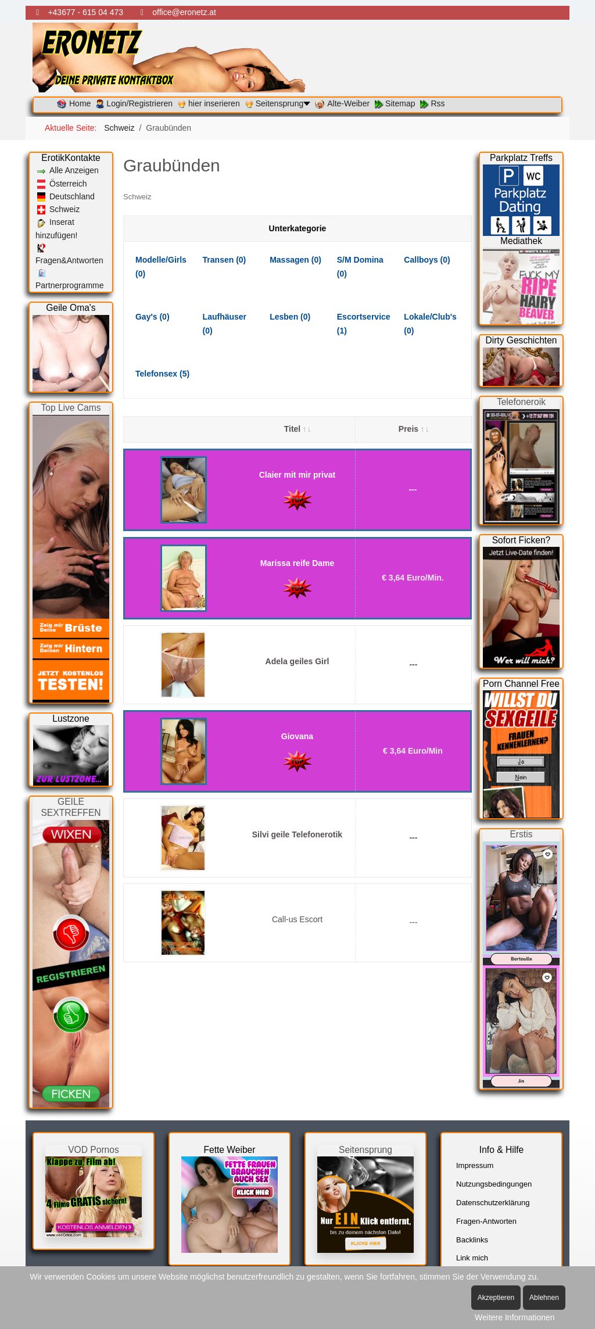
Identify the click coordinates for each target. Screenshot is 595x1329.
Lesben (290, 316)
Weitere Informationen (514, 1317)
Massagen (295, 259)
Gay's (152, 316)
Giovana (297, 736)
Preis (413, 429)
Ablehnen (544, 1298)
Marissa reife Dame (297, 563)
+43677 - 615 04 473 (85, 12)
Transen (224, 259)
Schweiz (137, 196)
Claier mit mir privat (297, 474)
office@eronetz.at (184, 12)
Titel (297, 429)
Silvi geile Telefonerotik (297, 834)
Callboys (427, 259)
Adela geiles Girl (297, 661)
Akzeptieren (496, 1298)
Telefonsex (162, 373)
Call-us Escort (297, 919)
